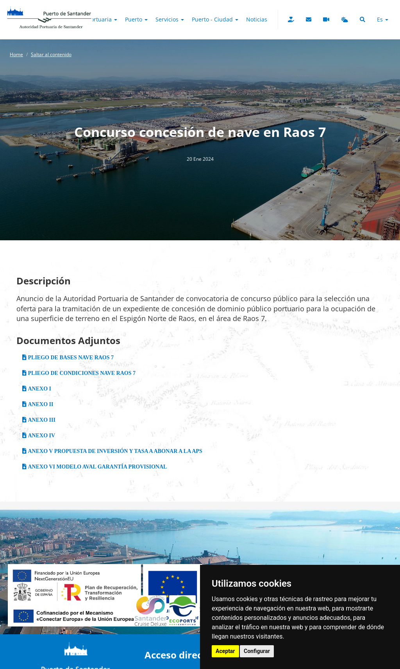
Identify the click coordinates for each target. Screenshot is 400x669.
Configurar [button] (257, 651)
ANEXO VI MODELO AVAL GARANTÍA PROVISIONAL (97, 466)
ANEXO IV (41, 435)
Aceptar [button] (225, 651)
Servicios (169, 19)
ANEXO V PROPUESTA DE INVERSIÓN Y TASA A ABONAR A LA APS (114, 451)
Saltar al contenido (51, 54)
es (382, 19)
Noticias (256, 19)
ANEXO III (41, 419)
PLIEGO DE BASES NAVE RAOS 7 (70, 357)
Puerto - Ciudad (215, 19)
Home (16, 54)
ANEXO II (40, 404)
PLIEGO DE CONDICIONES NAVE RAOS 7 (81, 373)
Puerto (136, 19)
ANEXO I (39, 388)
